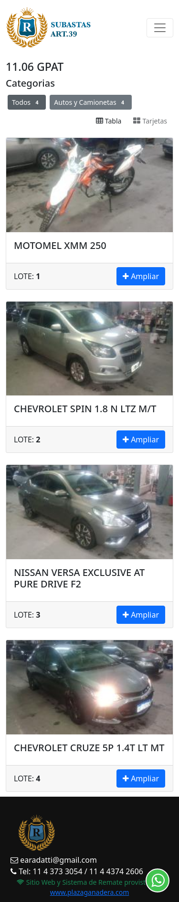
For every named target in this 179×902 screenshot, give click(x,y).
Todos (27, 102)
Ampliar (141, 276)
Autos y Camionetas (90, 102)
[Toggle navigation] (160, 27)
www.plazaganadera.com (89, 892)
